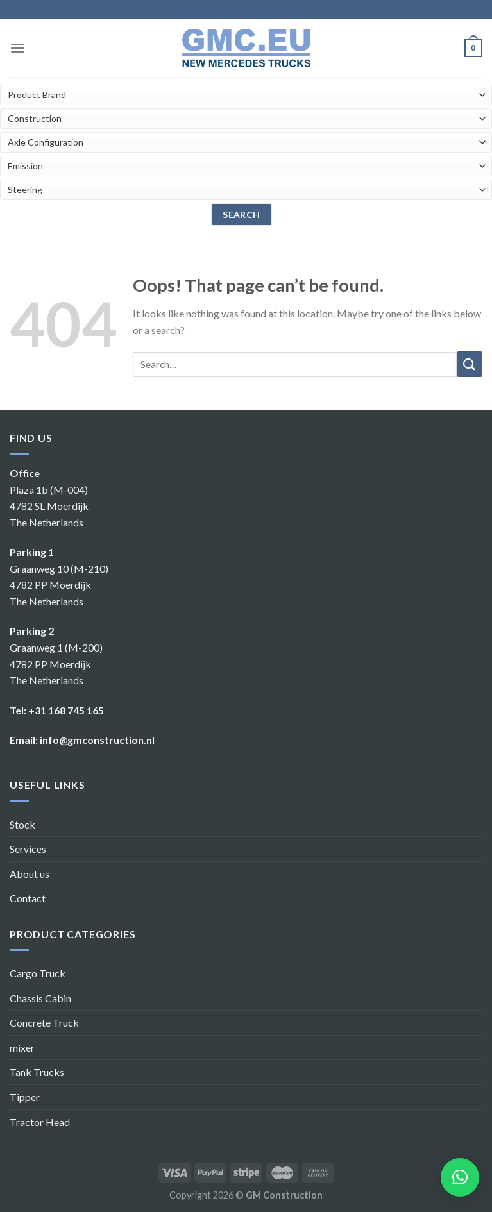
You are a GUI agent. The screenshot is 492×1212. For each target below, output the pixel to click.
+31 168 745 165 (66, 710)
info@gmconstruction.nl (97, 740)
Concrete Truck (44, 1022)
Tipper (25, 1097)
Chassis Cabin (40, 998)
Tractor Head (40, 1122)
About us (29, 874)
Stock (22, 824)
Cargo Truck (37, 973)
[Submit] (469, 364)
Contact (28, 898)
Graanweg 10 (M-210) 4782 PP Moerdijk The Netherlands (59, 584)
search (241, 214)
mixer (22, 1047)
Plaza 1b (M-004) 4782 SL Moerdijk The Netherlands (49, 506)
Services (28, 849)
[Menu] (17, 47)
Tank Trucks (37, 1072)
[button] (460, 1177)
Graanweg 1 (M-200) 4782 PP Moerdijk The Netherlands (56, 663)
